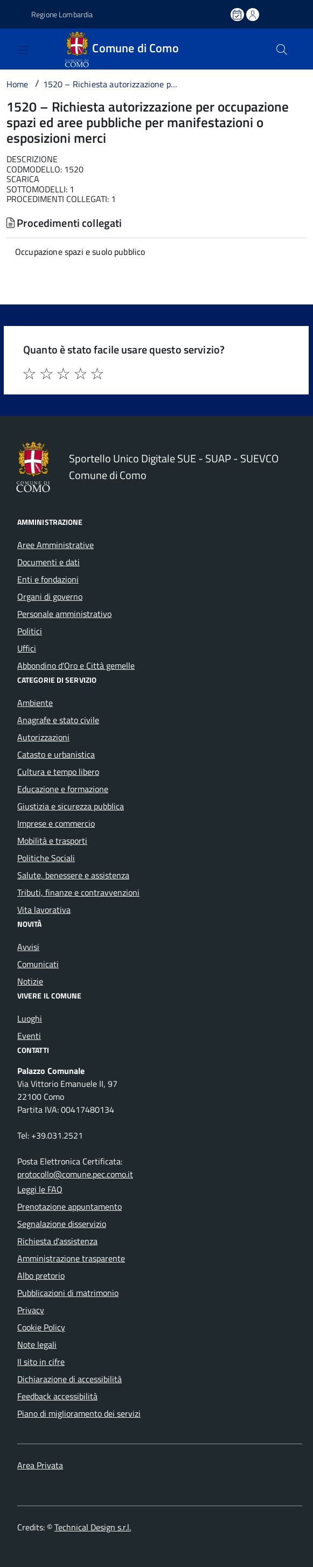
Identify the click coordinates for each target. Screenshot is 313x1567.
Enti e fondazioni (48, 579)
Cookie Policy (41, 1327)
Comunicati (38, 964)
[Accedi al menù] (11, 48)
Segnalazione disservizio (61, 1223)
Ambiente (35, 702)
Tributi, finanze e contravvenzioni (78, 892)
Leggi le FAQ (39, 1189)
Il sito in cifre (41, 1361)
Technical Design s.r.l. (92, 1527)
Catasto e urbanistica (56, 754)
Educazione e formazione (62, 788)
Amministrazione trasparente (71, 1258)
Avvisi (28, 946)
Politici (29, 631)
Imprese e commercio (56, 823)
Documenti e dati (48, 562)
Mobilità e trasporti (52, 840)
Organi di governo (49, 596)
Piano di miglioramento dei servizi (79, 1413)
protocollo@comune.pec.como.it (75, 1174)
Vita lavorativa (44, 909)
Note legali (37, 1344)
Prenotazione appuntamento (69, 1206)
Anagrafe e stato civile (58, 719)
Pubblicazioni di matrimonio (68, 1292)
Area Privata (40, 1465)
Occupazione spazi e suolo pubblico (80, 251)
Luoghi (29, 1018)
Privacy (30, 1309)
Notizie (30, 981)
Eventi (29, 1035)
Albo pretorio (41, 1275)
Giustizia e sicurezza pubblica (70, 806)
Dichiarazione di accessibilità (69, 1378)
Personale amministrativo (64, 613)
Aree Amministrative (55, 544)
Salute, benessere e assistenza (73, 875)
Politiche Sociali (46, 857)
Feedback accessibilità (57, 1396)
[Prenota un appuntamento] (238, 14)
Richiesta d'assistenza (57, 1241)
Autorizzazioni (43, 737)
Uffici (26, 648)
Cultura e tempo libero (58, 771)
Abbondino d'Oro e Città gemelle (76, 665)
